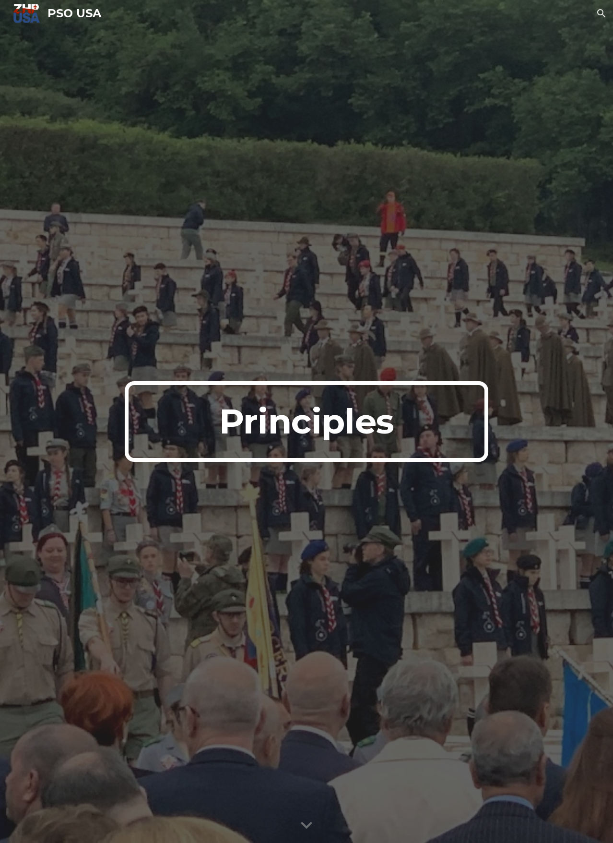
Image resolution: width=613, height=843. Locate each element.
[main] (306, 421)
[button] (601, 13)
